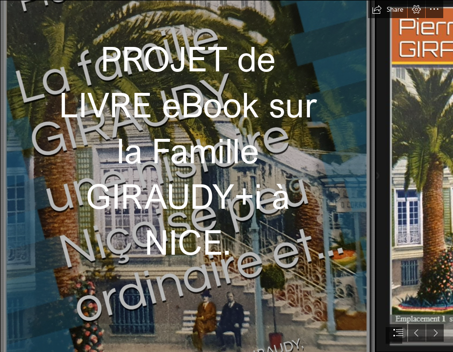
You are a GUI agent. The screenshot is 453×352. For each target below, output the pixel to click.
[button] (387, 9)
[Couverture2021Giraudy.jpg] (187, 176)
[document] (226, 176)
